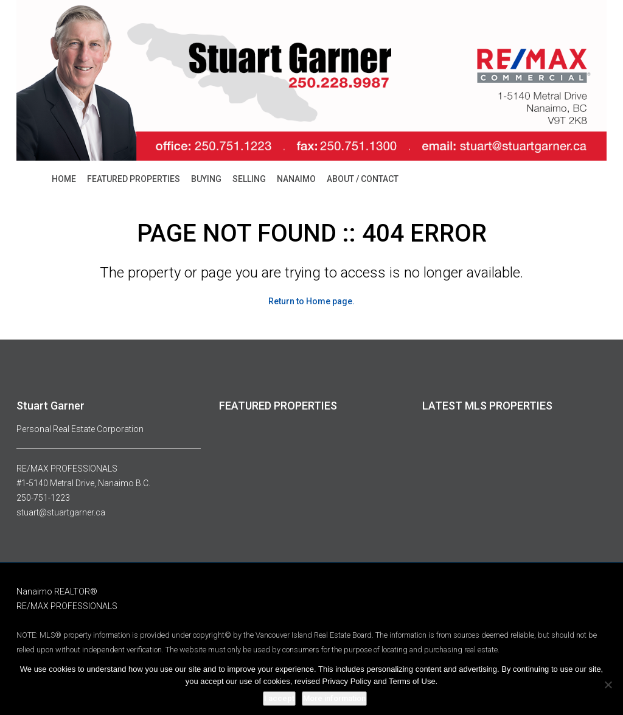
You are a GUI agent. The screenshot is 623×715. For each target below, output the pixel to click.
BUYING (206, 179)
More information (334, 698)
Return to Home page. (311, 301)
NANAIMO (296, 179)
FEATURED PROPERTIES (133, 179)
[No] (608, 684)
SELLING (249, 179)
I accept (279, 698)
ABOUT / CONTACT (363, 179)
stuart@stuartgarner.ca (60, 512)
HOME (64, 179)
